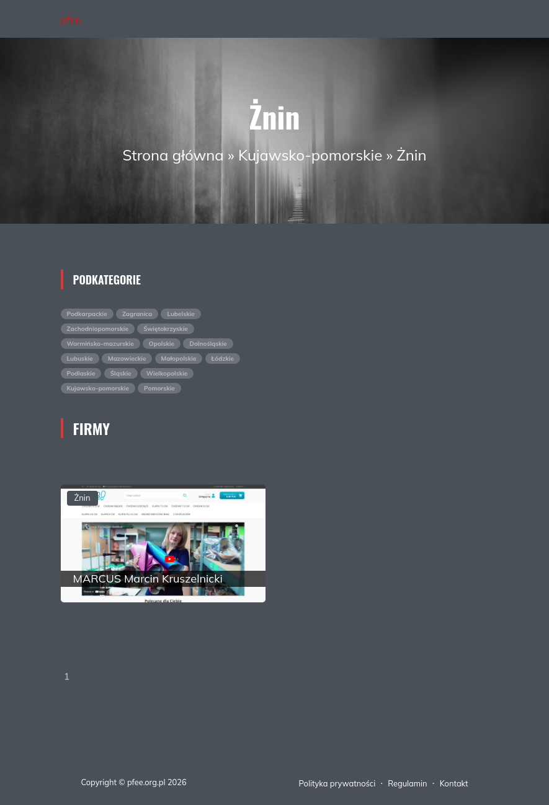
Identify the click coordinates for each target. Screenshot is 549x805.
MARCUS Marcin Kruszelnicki (148, 578)
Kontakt (454, 783)
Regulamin (407, 783)
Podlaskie (81, 373)
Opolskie (161, 344)
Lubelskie (180, 314)
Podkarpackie (87, 314)
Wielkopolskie (167, 373)
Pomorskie (159, 388)
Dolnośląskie (208, 344)
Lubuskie (80, 358)
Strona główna (172, 155)
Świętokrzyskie (165, 329)
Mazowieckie (127, 358)
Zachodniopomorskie (97, 329)
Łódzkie (223, 358)
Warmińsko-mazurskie (100, 344)
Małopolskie (179, 358)
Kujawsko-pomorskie (310, 155)
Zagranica (137, 314)
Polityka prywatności (337, 783)
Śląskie (121, 373)
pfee (71, 20)
